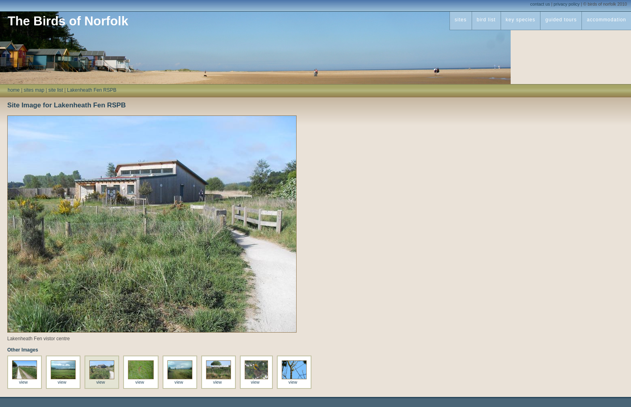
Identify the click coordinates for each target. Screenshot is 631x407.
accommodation (606, 20)
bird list (486, 20)
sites (461, 20)
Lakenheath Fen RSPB (91, 90)
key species (521, 20)
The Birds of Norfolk (68, 21)
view (23, 382)
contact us (540, 4)
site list (55, 90)
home (14, 90)
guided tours (561, 20)
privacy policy (567, 4)
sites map (34, 90)
